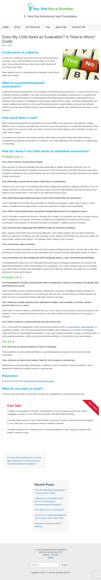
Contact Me (78, 27)
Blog (17, 27)
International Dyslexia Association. (39, 381)
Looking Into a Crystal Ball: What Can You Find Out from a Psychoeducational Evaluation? (49, 501)
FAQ (48, 27)
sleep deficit (74, 327)
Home (6, 27)
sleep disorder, (87, 327)
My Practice (33, 27)
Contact (51, 557)
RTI (4, 170)
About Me (60, 27)
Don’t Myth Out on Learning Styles (49, 510)
